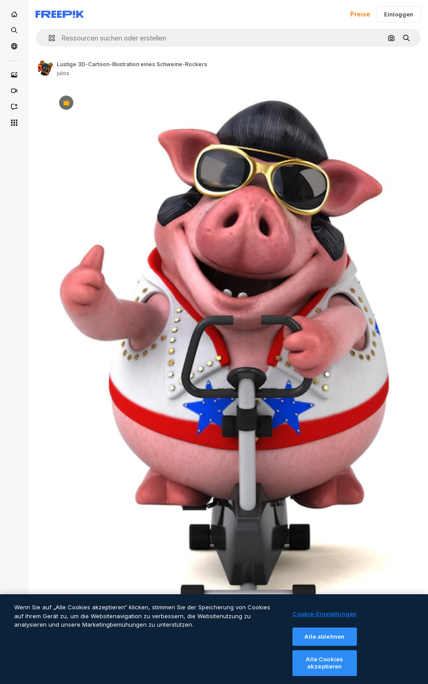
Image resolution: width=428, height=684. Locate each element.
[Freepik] (60, 14)
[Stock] (14, 30)
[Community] (14, 46)
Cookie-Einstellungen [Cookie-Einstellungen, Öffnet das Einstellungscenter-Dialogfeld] (324, 618)
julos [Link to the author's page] (63, 73)
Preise (360, 14)
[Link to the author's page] (45, 68)
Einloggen (398, 14)
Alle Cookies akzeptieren (324, 667)
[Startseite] (14, 14)
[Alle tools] (14, 123)
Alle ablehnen (324, 640)
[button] (48, 38)
